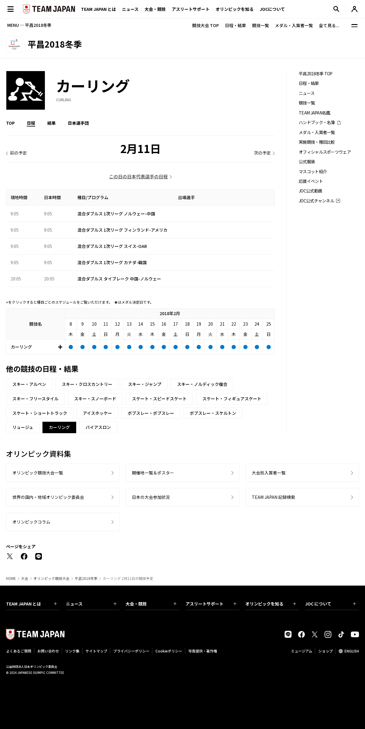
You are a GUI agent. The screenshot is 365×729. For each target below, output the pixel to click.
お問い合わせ (48, 650)
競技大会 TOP (205, 25)
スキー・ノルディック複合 (202, 384)
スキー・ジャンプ (144, 384)
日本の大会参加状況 (151, 497)
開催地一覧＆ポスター (153, 473)
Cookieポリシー (168, 650)
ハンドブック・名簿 (317, 122)
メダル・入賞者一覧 (294, 25)
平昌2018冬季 (86, 578)
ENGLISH (352, 650)
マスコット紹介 (313, 171)
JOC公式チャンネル (316, 201)
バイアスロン (98, 427)
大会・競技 (151, 604)
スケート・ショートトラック (39, 413)
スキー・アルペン (29, 384)
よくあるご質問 (18, 650)
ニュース (130, 9)
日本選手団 (78, 123)
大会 (24, 578)
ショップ (325, 650)
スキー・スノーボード (95, 399)
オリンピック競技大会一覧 (37, 473)
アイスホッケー (97, 413)
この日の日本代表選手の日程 (138, 176)
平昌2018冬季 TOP (315, 74)
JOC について (330, 604)
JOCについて (272, 9)
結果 (51, 123)
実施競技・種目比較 (317, 142)
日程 (31, 123)
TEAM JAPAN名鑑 (314, 113)
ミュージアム (301, 650)
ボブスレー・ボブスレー (151, 413)
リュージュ (22, 427)
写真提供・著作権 (202, 650)
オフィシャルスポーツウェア (325, 152)
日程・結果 (235, 25)
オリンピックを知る (235, 9)
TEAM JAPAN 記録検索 (273, 497)
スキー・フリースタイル (35, 399)
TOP (10, 123)
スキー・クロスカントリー (87, 384)
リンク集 (72, 650)
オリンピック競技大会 (51, 578)
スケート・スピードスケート (159, 399)
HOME (11, 578)
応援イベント (311, 181)
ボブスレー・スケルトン (213, 413)
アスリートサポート (191, 9)
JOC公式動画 (310, 191)
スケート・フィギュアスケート (231, 399)
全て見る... (329, 25)
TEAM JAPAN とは (31, 604)
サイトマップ (96, 650)
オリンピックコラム (31, 522)
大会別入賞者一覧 (268, 473)
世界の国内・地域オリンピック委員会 (48, 497)
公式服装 (307, 161)
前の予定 (18, 153)
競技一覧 (260, 25)
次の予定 (262, 153)
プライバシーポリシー (131, 650)
